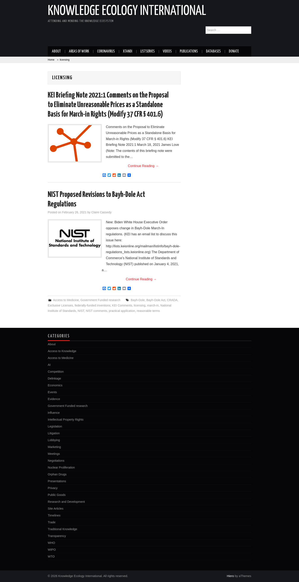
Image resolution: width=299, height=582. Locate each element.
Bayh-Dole (138, 300)
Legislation (55, 426)
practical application (122, 310)
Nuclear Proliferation (61, 467)
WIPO (52, 549)
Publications (189, 51)
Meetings (54, 453)
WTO (51, 556)
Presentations (57, 481)
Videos (167, 51)
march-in (153, 305)
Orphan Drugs (57, 474)
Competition (56, 371)
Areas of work (79, 51)
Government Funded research (100, 300)
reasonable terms (148, 310)
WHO (51, 542)
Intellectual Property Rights (65, 419)
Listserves (147, 51)
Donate (234, 51)
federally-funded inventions (92, 305)
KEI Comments (122, 305)
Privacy (53, 488)
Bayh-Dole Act (155, 300)
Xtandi (127, 51)
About (56, 51)
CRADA (172, 300)
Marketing (54, 447)
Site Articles (55, 508)
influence (54, 412)
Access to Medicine (66, 300)
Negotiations (56, 460)
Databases (213, 51)
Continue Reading (143, 166)
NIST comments (96, 310)
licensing (139, 305)
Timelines (54, 515)
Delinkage (54, 378)
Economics (55, 385)
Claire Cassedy (101, 212)
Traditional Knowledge (62, 529)
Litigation (54, 433)
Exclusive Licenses (60, 305)
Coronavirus (106, 51)
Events (52, 392)
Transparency (57, 536)
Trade (51, 522)
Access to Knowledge (62, 351)
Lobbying (54, 440)
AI (49, 364)
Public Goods (57, 495)
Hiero (230, 576)
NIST (81, 310)
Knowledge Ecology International (127, 11)
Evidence (54, 399)
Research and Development (66, 501)
